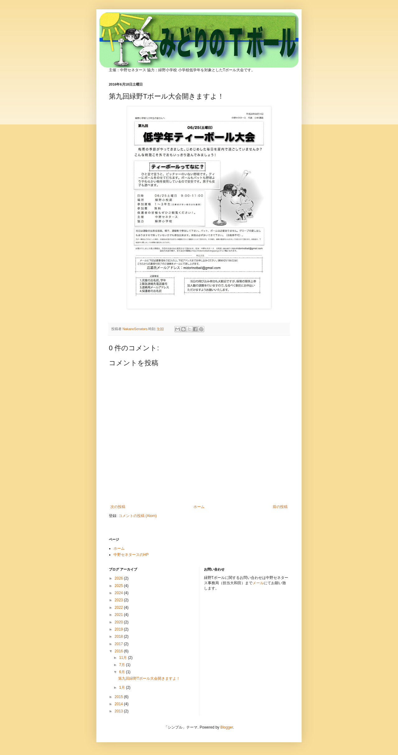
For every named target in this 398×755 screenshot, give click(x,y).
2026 (119, 578)
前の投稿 (280, 507)
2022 (119, 607)
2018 (119, 636)
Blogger (226, 727)
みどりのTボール (181, 31)
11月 (123, 657)
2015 (119, 697)
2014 (119, 704)
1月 (122, 687)
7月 (122, 665)
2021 (119, 615)
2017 (119, 644)
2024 (119, 593)
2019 (119, 629)
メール (258, 583)
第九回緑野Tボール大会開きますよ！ (149, 678)
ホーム (199, 507)
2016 (119, 651)
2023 (119, 600)
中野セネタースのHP (131, 554)
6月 (122, 672)
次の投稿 (117, 507)
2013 (119, 711)
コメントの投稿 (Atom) (137, 516)
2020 (119, 622)
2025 (119, 586)
